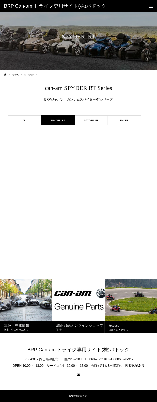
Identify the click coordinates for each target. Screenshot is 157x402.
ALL (25, 120)
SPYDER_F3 (91, 120)
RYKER (124, 120)
